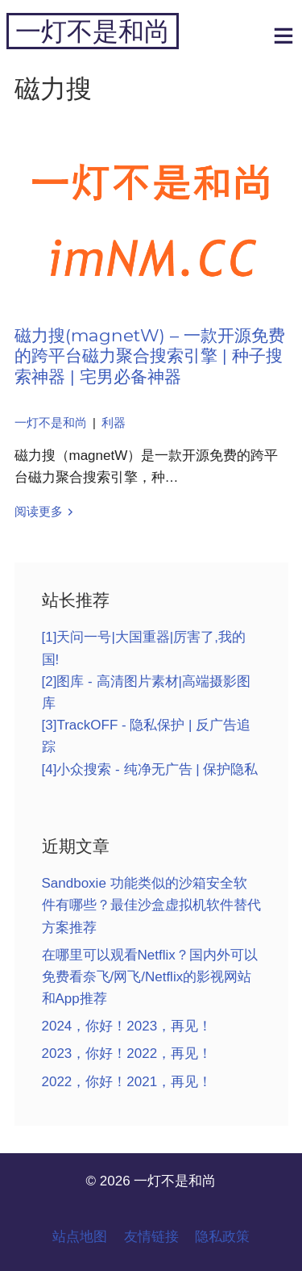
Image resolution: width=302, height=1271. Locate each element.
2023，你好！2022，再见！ (127, 1053)
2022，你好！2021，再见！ (127, 1081)
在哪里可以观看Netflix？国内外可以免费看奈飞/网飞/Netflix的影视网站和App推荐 (150, 976)
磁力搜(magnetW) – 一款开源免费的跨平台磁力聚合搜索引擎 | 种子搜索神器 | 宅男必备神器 (149, 355)
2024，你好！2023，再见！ (127, 1026)
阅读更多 (38, 511)
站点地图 (79, 1236)
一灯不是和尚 (92, 31)
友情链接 (151, 1236)
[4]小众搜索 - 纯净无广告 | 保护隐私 (150, 769)
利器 (113, 422)
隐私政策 (222, 1236)
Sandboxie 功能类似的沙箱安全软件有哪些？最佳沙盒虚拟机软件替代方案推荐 (151, 905)
